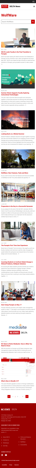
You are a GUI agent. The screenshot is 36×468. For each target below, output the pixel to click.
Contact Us (6, 440)
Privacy (10, 464)
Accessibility (23, 444)
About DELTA (6, 437)
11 (22, 396)
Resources (17, 464)
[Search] (33, 22)
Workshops (6, 443)
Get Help (5, 445)
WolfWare (22, 442)
